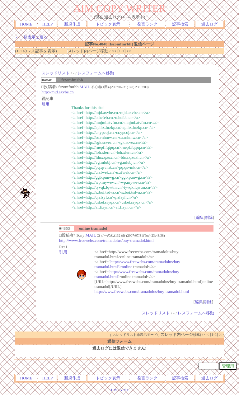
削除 (209, 217)
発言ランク (147, 24)
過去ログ (209, 24)
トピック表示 (108, 24)
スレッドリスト (55, 73)
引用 (45, 104)
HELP (47, 24)
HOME (26, 24)
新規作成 (72, 24)
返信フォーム (119, 341)
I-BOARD (119, 390)
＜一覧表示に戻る (31, 37)
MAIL (85, 86)
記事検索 (180, 24)
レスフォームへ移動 (95, 73)
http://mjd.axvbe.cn (57, 92)
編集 (200, 217)
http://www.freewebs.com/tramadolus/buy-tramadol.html (106, 240)
